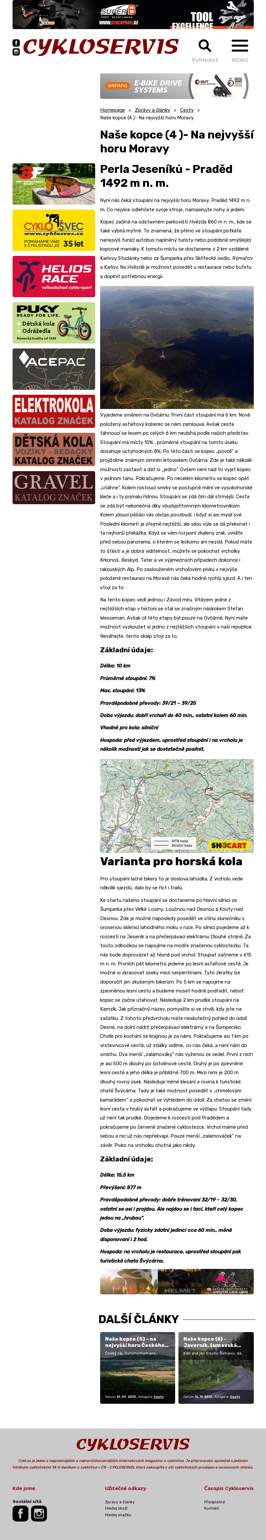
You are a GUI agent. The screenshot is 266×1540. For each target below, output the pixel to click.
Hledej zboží (116, 1508)
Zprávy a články (152, 110)
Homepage (112, 110)
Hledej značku (118, 1515)
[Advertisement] (54, 114)
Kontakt (211, 1508)
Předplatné (214, 1502)
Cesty (187, 110)
